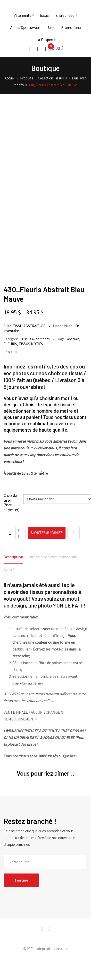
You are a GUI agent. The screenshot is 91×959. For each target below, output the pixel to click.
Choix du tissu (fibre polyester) (11, 502)
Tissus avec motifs (35, 339)
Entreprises (64, 15)
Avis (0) (10, 569)
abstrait (73, 339)
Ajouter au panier (47, 533)
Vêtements (22, 15)
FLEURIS (10, 344)
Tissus (43, 15)
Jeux (51, 27)
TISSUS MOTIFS (31, 344)
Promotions (71, 27)
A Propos (45, 39)
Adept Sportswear (25, 27)
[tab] (13, 557)
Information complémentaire (53, 556)
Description (13, 556)
